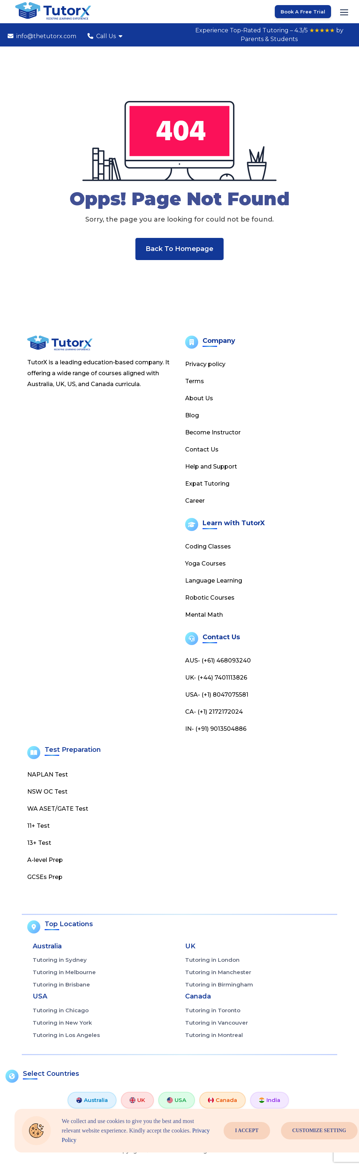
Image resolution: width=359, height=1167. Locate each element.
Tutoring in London (212, 960)
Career (195, 501)
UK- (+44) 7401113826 (216, 677)
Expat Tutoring (207, 484)
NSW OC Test (47, 792)
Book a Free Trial (303, 12)
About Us (199, 398)
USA (176, 1100)
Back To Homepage (179, 249)
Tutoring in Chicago (61, 1010)
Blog (192, 415)
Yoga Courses (205, 563)
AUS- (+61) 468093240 (218, 660)
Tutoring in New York (62, 1023)
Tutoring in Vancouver (216, 1023)
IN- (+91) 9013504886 (215, 729)
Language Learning (213, 581)
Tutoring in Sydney (60, 960)
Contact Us (202, 449)
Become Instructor (213, 432)
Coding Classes (208, 546)
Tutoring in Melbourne (64, 972)
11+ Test (38, 826)
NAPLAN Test (47, 774)
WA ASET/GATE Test (57, 809)
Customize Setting (319, 1131)
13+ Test (39, 843)
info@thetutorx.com (42, 36)
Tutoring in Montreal (214, 1035)
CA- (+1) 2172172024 (214, 712)
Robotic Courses (209, 598)
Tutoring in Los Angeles (66, 1035)
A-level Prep (45, 860)
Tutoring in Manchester (218, 972)
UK (137, 1100)
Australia (92, 1100)
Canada (222, 1100)
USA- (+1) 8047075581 (216, 695)
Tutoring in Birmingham (219, 985)
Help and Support (211, 466)
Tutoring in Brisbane (61, 985)
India (269, 1100)
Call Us (104, 36)
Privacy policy (205, 364)
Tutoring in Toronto (212, 1010)
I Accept (247, 1131)
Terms (194, 381)
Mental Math (204, 615)
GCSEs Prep (44, 877)
